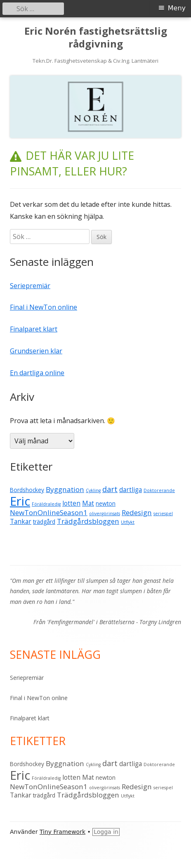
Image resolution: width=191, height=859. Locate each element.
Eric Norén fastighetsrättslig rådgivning (95, 37)
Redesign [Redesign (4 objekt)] (137, 512)
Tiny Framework (62, 831)
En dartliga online (37, 372)
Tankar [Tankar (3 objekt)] (20, 521)
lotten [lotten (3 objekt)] (71, 503)
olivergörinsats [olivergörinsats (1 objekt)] (104, 513)
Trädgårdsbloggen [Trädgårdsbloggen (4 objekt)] (88, 521)
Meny (177, 8)
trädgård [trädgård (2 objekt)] (44, 521)
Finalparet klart (33, 329)
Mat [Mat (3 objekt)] (88, 503)
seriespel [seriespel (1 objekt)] (163, 513)
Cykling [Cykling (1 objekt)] (93, 490)
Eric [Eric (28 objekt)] (20, 501)
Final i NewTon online (43, 307)
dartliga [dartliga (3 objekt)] (130, 489)
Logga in (106, 831)
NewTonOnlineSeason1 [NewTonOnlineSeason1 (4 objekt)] (48, 512)
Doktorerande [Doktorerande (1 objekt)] (159, 490)
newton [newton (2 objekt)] (106, 503)
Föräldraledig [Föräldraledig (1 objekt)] (46, 504)
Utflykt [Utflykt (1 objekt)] (127, 522)
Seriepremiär (30, 285)
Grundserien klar (36, 350)
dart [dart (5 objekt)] (110, 489)
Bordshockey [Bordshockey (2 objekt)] (27, 490)
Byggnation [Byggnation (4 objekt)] (65, 489)
